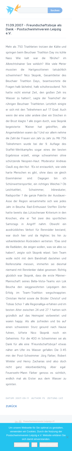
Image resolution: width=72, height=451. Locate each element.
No (34, 444)
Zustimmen (21, 444)
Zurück (11, 406)
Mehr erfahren (49, 444)
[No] (67, 437)
